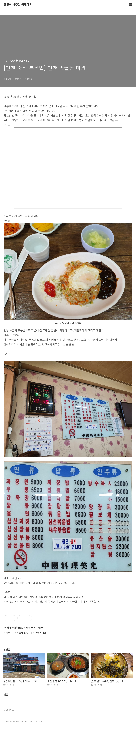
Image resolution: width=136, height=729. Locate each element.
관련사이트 (9, 709)
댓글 (6, 694)
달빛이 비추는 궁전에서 (18, 5)
